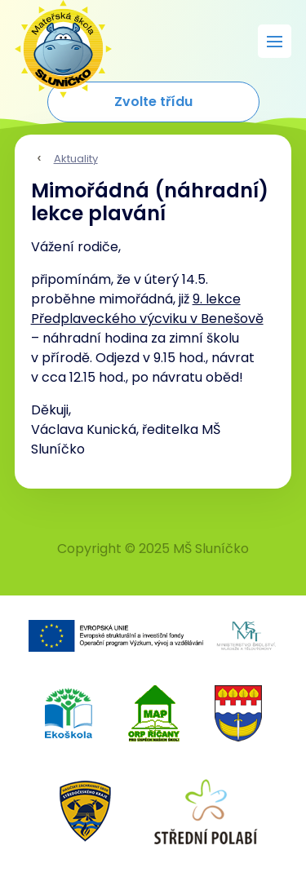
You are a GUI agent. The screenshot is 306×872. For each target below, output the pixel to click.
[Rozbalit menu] (274, 41)
